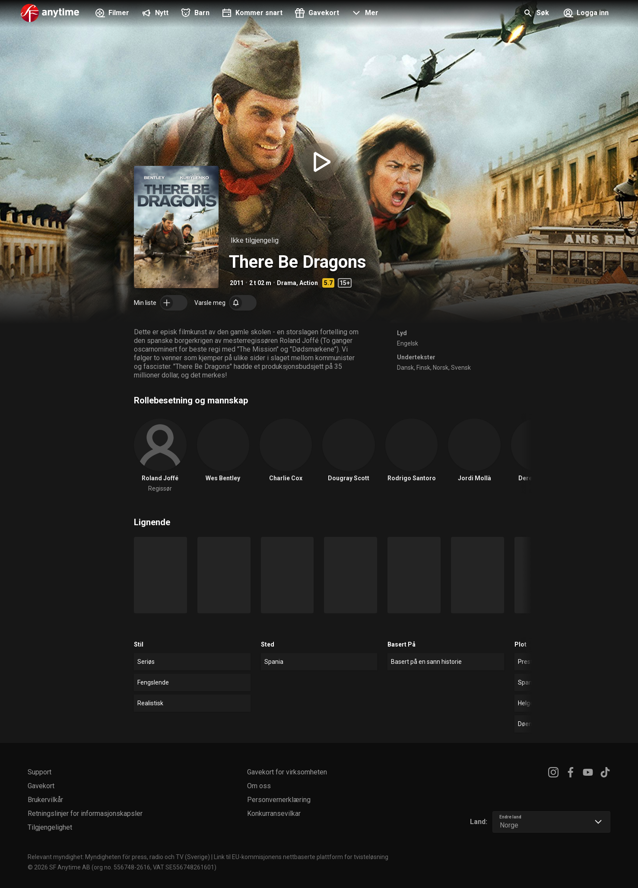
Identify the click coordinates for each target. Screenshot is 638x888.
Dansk (405, 367)
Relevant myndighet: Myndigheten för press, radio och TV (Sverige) (119, 856)
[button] (364, 14)
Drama (286, 282)
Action (308, 282)
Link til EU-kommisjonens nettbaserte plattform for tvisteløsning (301, 856)
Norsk (440, 367)
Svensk (461, 367)
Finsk (423, 367)
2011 (237, 282)
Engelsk (407, 343)
